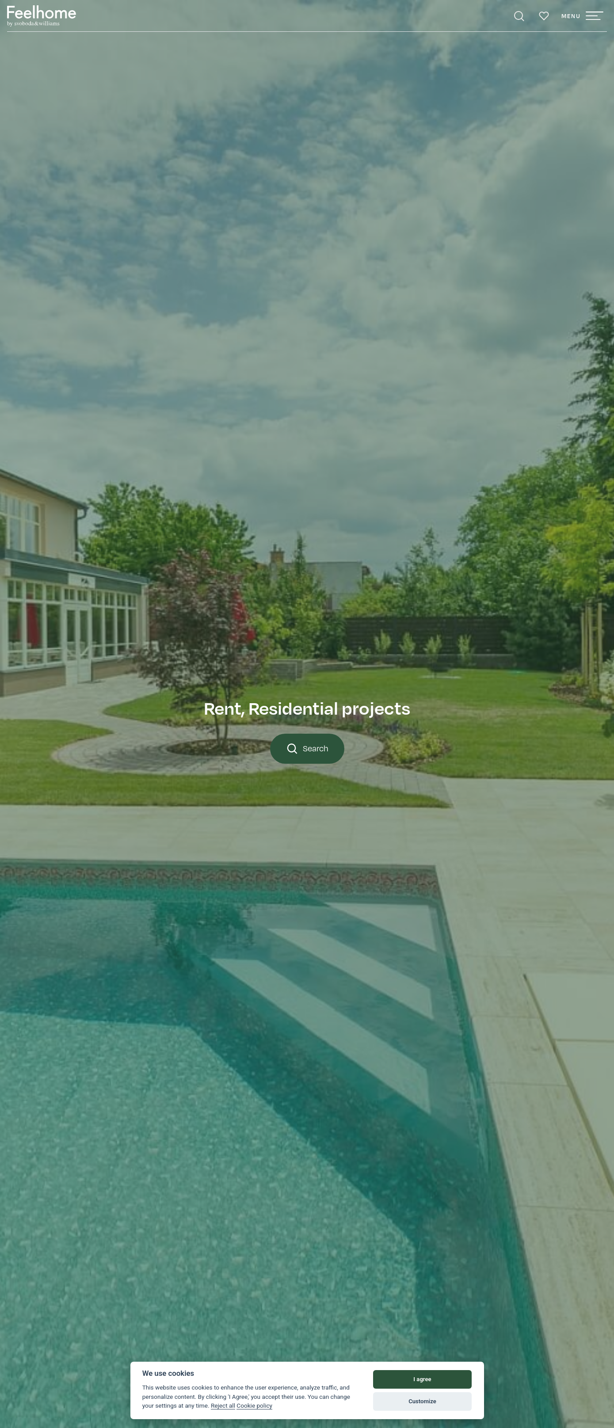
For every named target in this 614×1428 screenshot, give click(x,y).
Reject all (223, 1405)
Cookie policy (254, 1405)
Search (307, 749)
